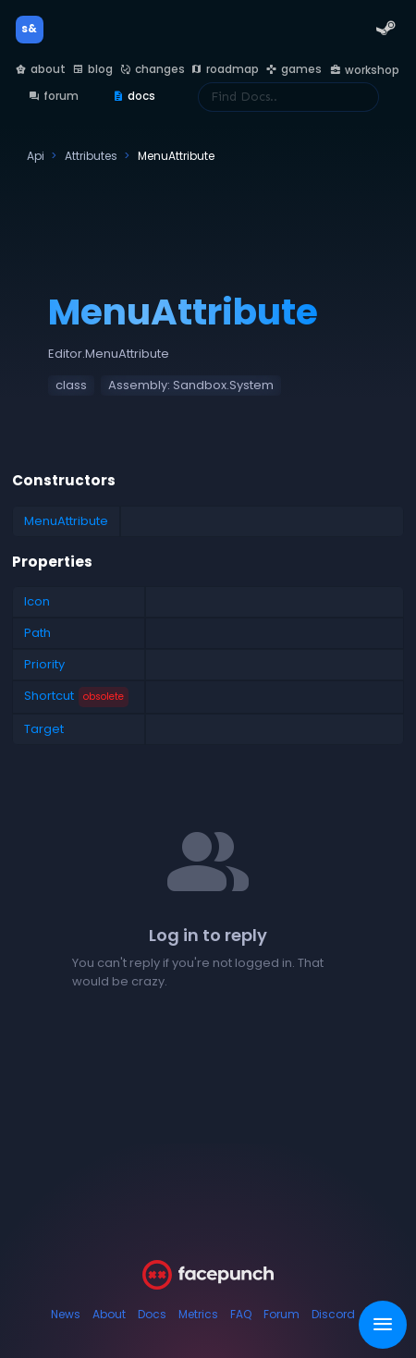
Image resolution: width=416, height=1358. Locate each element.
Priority (44, 664)
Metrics (198, 1314)
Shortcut (76, 697)
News (65, 1314)
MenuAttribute (66, 521)
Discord (333, 1314)
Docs (152, 1314)
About (109, 1314)
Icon (37, 601)
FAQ (240, 1314)
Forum (281, 1314)
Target (44, 729)
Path (37, 633)
